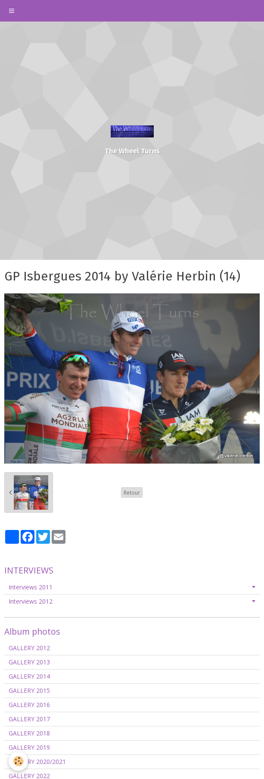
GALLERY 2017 (29, 719)
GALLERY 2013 (29, 662)
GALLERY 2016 (29, 705)
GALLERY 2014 (29, 676)
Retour (132, 492)
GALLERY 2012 (29, 648)
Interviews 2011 (31, 587)
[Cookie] (18, 761)
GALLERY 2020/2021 (37, 761)
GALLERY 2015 (29, 690)
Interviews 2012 (31, 601)
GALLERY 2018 (29, 733)
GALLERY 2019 (29, 747)
